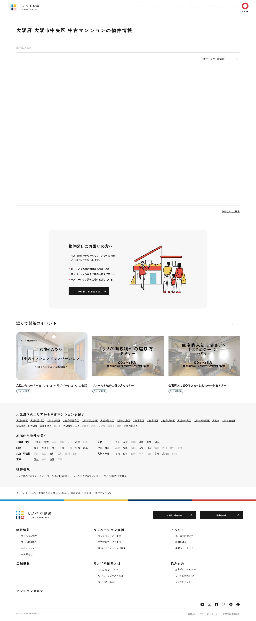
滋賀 (141, 442)
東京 (36, 448)
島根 (125, 448)
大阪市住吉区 (131, 425)
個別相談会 (181, 542)
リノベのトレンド (184, 582)
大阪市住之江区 (71, 425)
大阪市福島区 (107, 420)
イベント (170, 6)
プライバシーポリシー (209, 614)
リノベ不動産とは (208, 6)
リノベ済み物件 (29, 536)
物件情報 (126, 6)
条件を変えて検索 (231, 211)
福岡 (117, 453)
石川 (52, 453)
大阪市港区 (152, 420)
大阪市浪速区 (228, 420)
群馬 (85, 448)
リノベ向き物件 (29, 542)
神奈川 (45, 448)
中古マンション (103, 493)
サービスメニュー (107, 582)
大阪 (117, 442)
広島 (141, 448)
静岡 (52, 459)
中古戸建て (26, 554)
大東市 (215, 420)
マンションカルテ (30, 591)
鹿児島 (165, 453)
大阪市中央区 (184, 420)
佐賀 (125, 453)
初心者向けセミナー (185, 536)
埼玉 (54, 448)
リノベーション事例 (148, 6)
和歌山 (157, 442)
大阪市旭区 (45, 425)
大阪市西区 (22, 420)
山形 (77, 442)
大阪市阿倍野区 (202, 420)
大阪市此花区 (123, 420)
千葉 (62, 448)
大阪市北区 (138, 420)
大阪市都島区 (53, 420)
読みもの (228, 6)
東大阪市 (32, 425)
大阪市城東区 (168, 420)
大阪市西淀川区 (90, 420)
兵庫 (125, 442)
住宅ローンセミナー (185, 548)
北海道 (37, 442)
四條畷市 (20, 425)
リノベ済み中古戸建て (58, 476)
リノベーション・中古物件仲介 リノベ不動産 (43, 493)
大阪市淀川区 (37, 420)
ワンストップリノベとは (110, 576)
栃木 (77, 448)
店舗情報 (186, 6)
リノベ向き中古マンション (87, 476)
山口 (149, 448)
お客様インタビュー (185, 569)
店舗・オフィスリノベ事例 (112, 548)
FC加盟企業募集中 (231, 614)
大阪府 (87, 493)
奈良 (149, 442)
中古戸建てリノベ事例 (109, 542)
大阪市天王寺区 (71, 420)
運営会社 (192, 614)
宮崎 (156, 453)
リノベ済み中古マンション (30, 476)
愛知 (36, 459)
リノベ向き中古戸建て (115, 476)
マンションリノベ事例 (109, 536)
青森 (46, 442)
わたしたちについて (108, 569)
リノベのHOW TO (184, 576)
